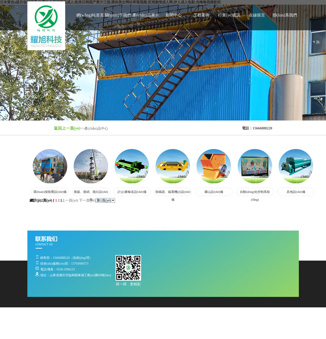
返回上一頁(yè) (67, 128)
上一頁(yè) (70, 200)
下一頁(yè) (87, 200)
